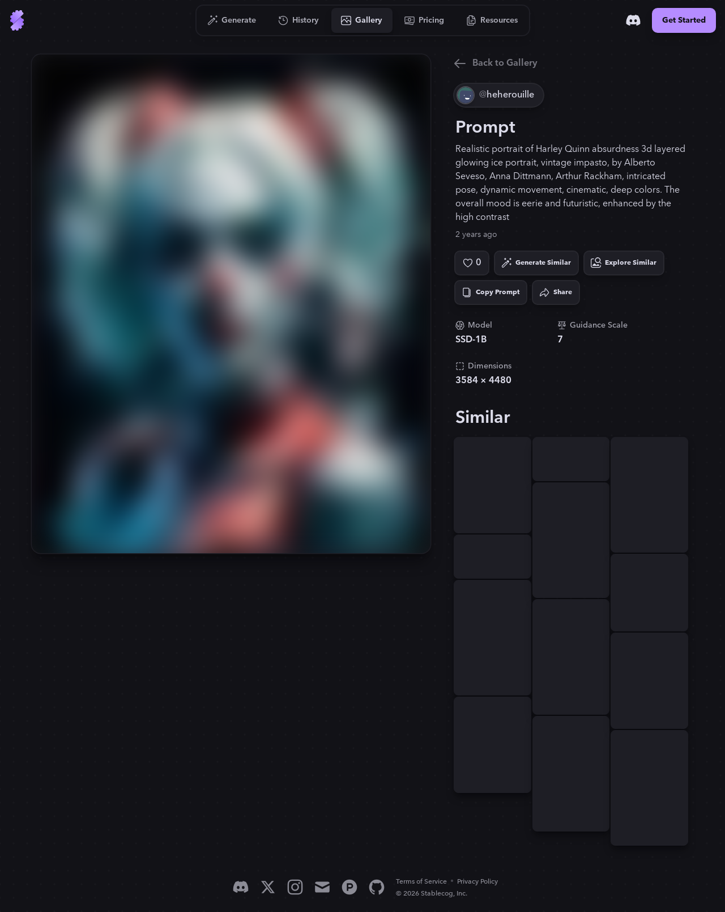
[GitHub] (376, 887)
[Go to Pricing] (424, 20)
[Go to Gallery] (362, 20)
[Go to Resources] (492, 20)
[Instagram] (295, 887)
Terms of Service (421, 881)
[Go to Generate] (232, 20)
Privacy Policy (477, 881)
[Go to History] (298, 20)
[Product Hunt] (349, 887)
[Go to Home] (17, 20)
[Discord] (633, 20)
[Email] (322, 887)
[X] (268, 887)
